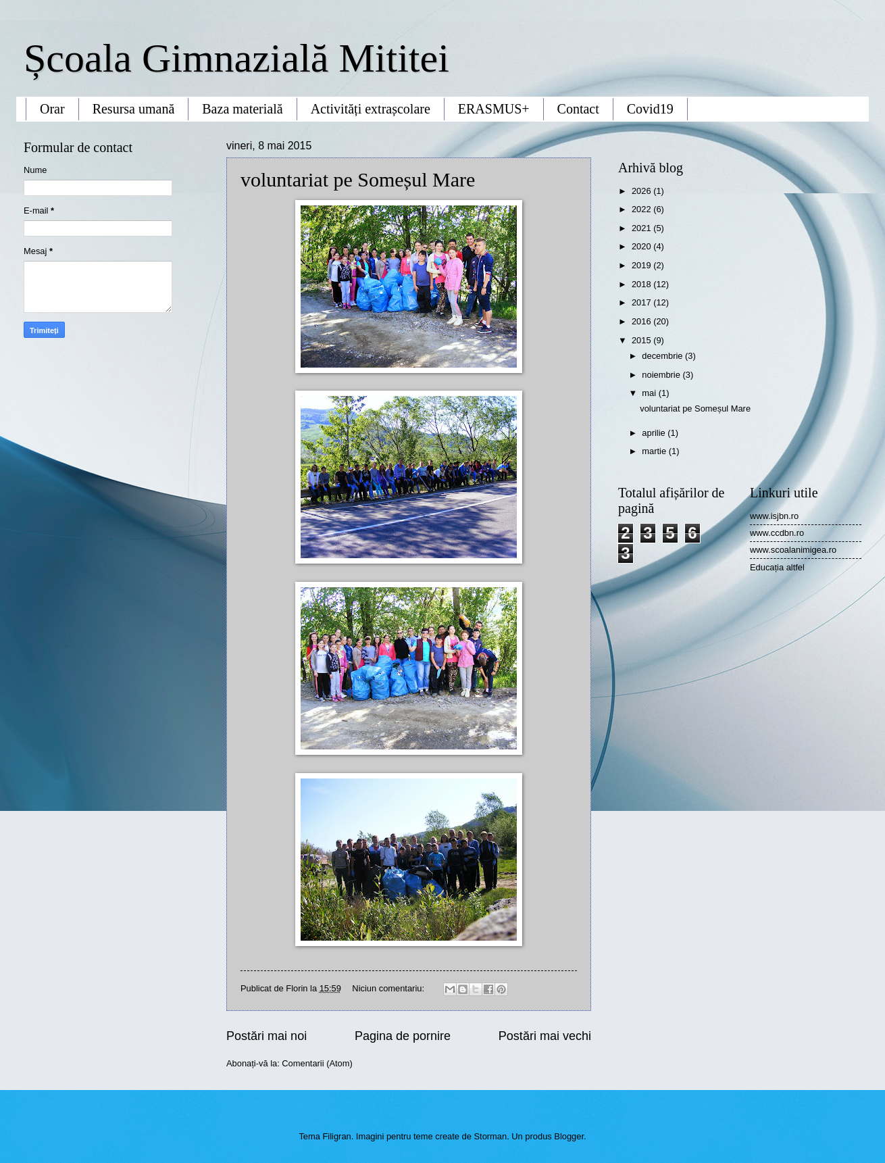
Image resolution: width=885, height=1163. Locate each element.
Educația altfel (777, 567)
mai (650, 393)
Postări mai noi (266, 1036)
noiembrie (662, 375)
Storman (490, 1136)
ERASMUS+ (494, 108)
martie (655, 451)
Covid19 (650, 108)
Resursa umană (134, 108)
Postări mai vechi (545, 1036)
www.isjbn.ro (774, 516)
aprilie (654, 433)
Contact (578, 108)
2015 (642, 340)
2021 (642, 228)
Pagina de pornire (403, 1036)
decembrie (663, 356)
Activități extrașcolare (370, 108)
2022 (642, 209)
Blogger (569, 1136)
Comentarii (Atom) (317, 1063)
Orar (52, 108)
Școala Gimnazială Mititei (236, 58)
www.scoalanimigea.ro (793, 550)
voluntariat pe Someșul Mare (358, 179)
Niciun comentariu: (389, 988)
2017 (642, 302)
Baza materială (242, 108)
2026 (642, 191)
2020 (642, 246)
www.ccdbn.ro (777, 533)
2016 (642, 321)
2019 (642, 265)
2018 (642, 284)
